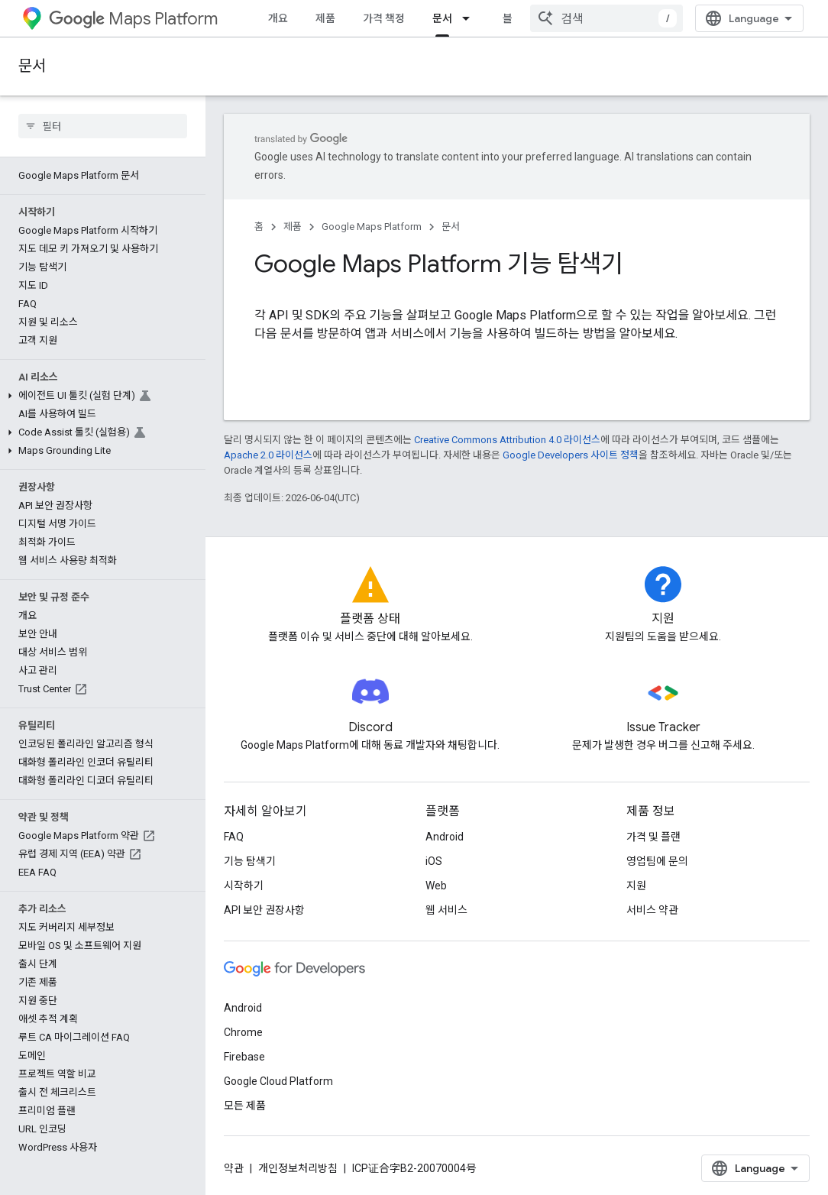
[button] (99, 396)
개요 (278, 18)
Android (444, 837)
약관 (234, 1168)
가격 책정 (384, 18)
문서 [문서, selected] (442, 18)
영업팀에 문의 (657, 861)
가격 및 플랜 (653, 837)
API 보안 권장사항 (264, 910)
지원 (636, 885)
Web (436, 885)
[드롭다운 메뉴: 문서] (470, 18)
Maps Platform (133, 18)
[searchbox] (102, 126)
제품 (325, 18)
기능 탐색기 (250, 861)
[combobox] (606, 18)
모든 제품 (245, 1105)
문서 (32, 66)
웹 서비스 (446, 910)
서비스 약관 (652, 910)
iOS (433, 861)
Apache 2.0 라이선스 (268, 455)
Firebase (244, 1057)
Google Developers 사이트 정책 (571, 455)
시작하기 (244, 885)
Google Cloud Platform (278, 1081)
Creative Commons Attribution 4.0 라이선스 (507, 439)
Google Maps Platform (372, 226)
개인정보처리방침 (298, 1168)
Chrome (243, 1032)
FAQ (234, 837)
